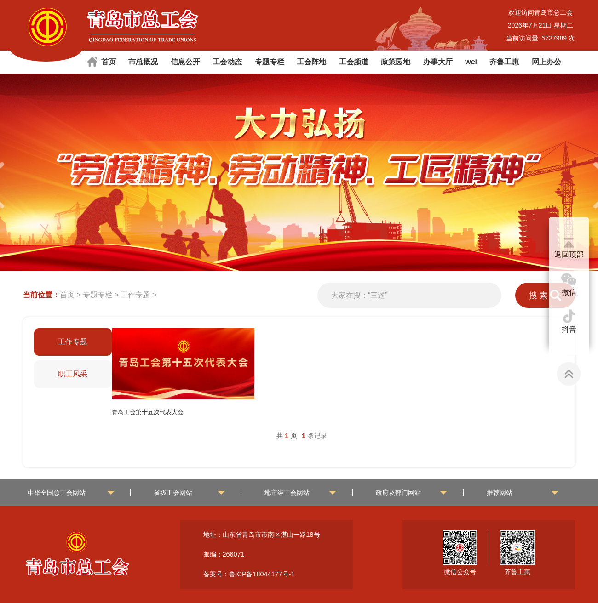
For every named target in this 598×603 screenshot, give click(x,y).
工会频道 (353, 62)
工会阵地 (311, 62)
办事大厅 (438, 62)
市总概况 (143, 62)
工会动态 (227, 62)
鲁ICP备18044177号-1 (262, 574)
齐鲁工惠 (504, 62)
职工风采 (72, 374)
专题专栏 (269, 62)
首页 (108, 62)
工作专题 (135, 295)
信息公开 (185, 62)
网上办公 (546, 62)
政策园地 (395, 62)
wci (471, 62)
